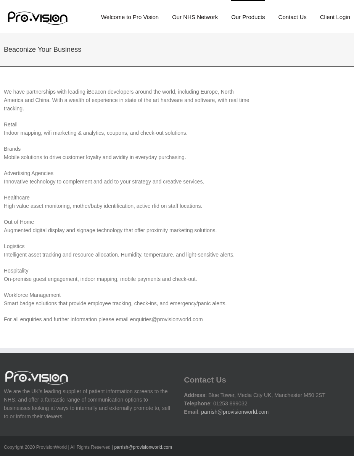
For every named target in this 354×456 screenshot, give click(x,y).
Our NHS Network (195, 17)
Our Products (248, 17)
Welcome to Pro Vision (130, 17)
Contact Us (292, 17)
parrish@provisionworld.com (235, 412)
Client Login (335, 17)
